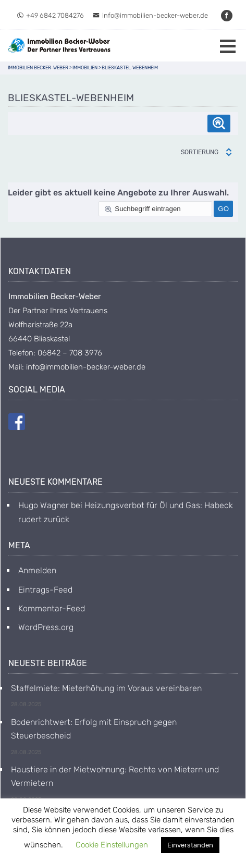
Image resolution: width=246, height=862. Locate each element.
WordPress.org (45, 627)
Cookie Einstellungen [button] (112, 844)
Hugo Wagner (43, 505)
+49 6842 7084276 (50, 15)
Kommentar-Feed (51, 608)
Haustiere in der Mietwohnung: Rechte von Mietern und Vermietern (115, 776)
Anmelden (37, 570)
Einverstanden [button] (190, 845)
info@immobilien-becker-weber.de (150, 15)
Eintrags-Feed (45, 590)
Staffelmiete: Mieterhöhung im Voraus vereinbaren (106, 688)
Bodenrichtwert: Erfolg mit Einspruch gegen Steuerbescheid (94, 729)
